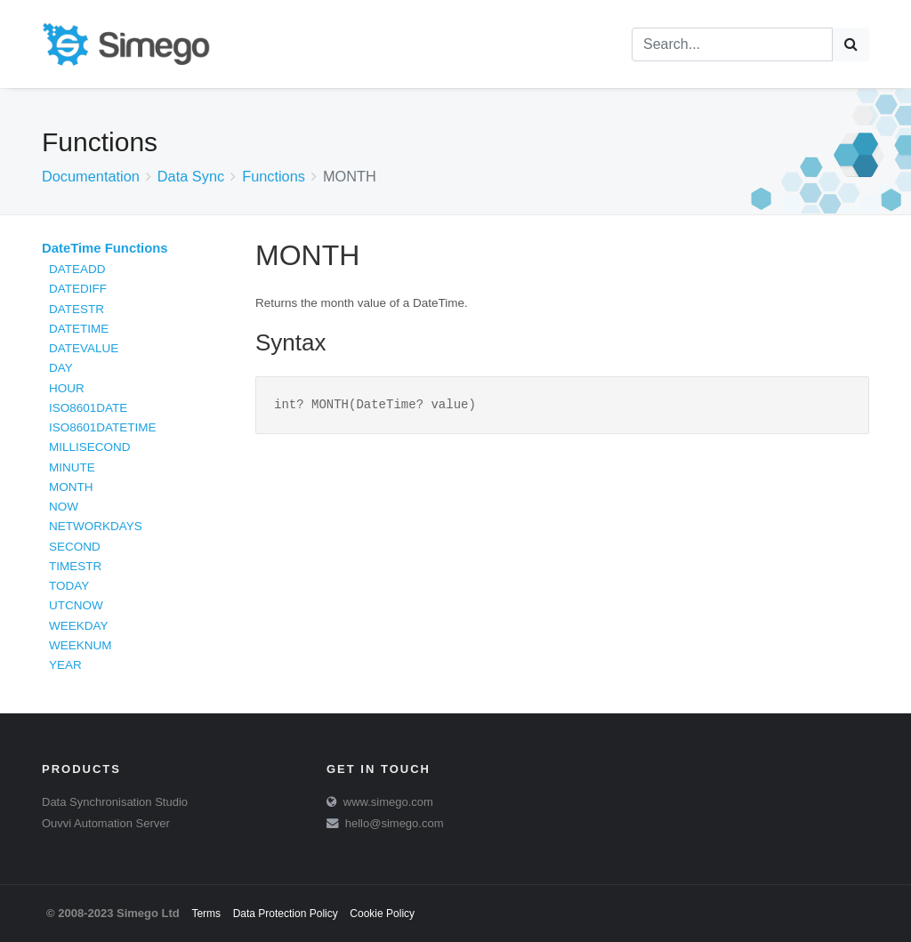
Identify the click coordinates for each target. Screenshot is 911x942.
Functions (273, 176)
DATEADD (77, 269)
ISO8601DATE (88, 408)
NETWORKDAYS (95, 526)
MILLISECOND (90, 447)
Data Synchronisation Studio (115, 802)
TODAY (69, 585)
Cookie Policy (382, 913)
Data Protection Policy (285, 913)
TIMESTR (75, 566)
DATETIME (79, 328)
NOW (63, 506)
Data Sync (190, 176)
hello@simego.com (394, 823)
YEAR (65, 665)
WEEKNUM (80, 645)
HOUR (67, 388)
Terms (206, 913)
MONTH (71, 487)
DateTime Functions (105, 248)
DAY (61, 367)
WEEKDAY (79, 625)
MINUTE (72, 467)
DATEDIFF (78, 288)
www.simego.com (388, 802)
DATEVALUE (83, 348)
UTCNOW (76, 605)
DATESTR (76, 309)
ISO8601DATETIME (103, 427)
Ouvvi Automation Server (106, 823)
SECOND (75, 546)
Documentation (91, 176)
